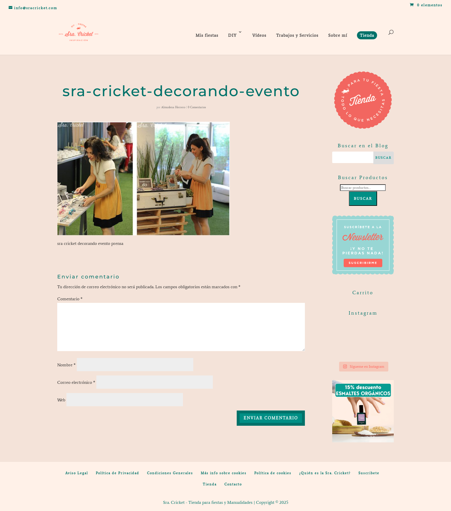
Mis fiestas (207, 35)
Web (61, 399)
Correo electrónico (76, 382)
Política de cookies (272, 473)
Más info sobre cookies (223, 473)
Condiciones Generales (170, 473)
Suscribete (368, 473)
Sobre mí (337, 35)
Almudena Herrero (173, 107)
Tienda (210, 484)
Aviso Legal (76, 473)
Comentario (70, 298)
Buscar (363, 198)
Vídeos (259, 35)
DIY (232, 35)
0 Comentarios (197, 107)
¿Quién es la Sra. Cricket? (325, 473)
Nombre (66, 364)
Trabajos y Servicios (297, 35)
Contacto (233, 484)
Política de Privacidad (117, 473)
